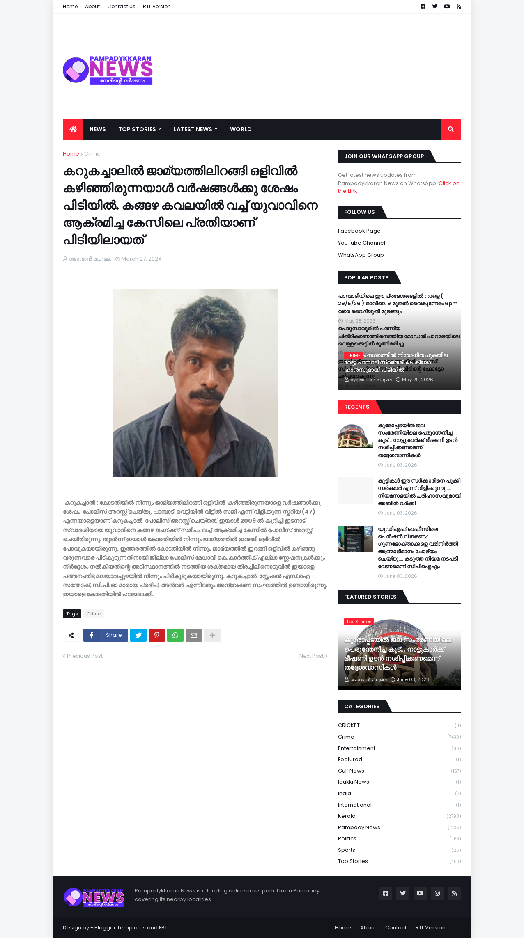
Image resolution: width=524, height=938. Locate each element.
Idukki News (399, 782)
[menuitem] (73, 129)
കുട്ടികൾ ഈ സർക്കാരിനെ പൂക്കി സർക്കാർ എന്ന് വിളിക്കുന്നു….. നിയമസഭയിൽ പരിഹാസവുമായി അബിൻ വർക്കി (419, 492)
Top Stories (399, 861)
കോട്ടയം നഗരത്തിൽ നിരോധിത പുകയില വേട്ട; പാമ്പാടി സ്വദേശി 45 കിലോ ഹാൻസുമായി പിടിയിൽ (396, 363)
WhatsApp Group (361, 255)
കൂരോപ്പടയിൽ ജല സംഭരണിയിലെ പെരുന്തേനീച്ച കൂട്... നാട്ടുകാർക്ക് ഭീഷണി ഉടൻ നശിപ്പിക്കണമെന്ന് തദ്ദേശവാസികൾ (417, 440)
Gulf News (399, 771)
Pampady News (399, 828)
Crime (92, 154)
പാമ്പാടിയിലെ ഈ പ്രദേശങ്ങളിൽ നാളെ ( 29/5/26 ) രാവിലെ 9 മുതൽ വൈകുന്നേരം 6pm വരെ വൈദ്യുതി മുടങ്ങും (398, 304)
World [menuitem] (241, 129)
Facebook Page (359, 231)
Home (71, 154)
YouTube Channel (361, 243)
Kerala (399, 816)
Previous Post (85, 656)
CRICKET (399, 725)
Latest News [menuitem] (193, 129)
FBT (163, 927)
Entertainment (399, 748)
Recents (357, 407)
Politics (399, 839)
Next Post (311, 656)
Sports (399, 850)
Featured (399, 759)
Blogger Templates (120, 927)
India (399, 793)
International (399, 805)
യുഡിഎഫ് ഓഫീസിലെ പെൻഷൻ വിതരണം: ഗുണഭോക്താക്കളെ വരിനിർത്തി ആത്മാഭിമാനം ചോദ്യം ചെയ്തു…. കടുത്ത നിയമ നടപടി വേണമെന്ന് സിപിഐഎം (418, 548)
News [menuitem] (98, 129)
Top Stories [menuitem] (137, 129)
